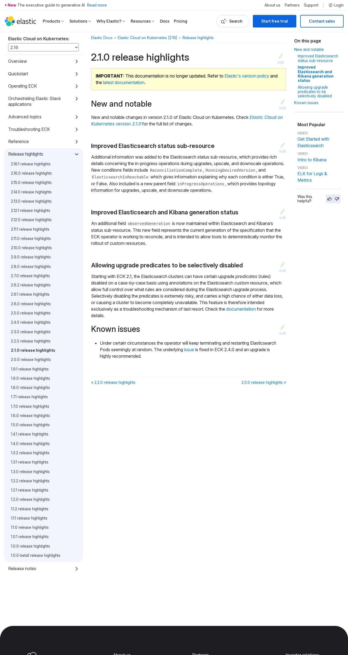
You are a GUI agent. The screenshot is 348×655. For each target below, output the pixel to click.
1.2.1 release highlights (29, 490)
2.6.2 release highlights (31, 285)
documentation (241, 309)
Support (311, 5)
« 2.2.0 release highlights (113, 382)
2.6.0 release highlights (31, 304)
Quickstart (18, 73)
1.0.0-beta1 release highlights (35, 555)
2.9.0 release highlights (31, 257)
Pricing (180, 21)
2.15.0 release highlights (31, 182)
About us (272, 5)
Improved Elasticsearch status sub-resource (318, 58)
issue (189, 349)
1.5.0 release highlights (30, 425)
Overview (17, 61)
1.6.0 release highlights (30, 415)
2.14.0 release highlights (31, 192)
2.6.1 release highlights (30, 294)
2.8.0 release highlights (31, 266)
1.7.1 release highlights (29, 397)
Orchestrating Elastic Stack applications (34, 101)
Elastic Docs (102, 38)
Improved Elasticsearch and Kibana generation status (316, 74)
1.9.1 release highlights (30, 369)
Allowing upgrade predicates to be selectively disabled (315, 91)
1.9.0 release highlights (30, 378)
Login (336, 5)
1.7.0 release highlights (30, 406)
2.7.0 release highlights (30, 276)
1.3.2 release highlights (30, 453)
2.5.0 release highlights (31, 313)
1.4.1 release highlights (29, 434)
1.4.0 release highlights (30, 443)
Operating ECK (22, 86)
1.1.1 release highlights (29, 518)
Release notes (22, 568)
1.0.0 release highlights (30, 546)
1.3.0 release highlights (30, 471)
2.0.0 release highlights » (263, 382)
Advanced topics (25, 116)
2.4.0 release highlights (31, 322)
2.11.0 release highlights (31, 238)
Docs (164, 21)
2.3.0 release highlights (31, 332)
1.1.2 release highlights (29, 509)
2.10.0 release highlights (31, 248)
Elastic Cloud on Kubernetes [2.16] (147, 38)
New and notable (309, 49)
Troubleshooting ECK (29, 129)
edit (280, 62)
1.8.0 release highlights (30, 387)
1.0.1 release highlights (30, 536)
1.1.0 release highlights (30, 527)
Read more (97, 5)
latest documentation (123, 82)
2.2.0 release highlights (31, 341)
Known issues (306, 103)
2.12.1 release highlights (30, 210)
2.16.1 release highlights (31, 164)
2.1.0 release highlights (33, 350)
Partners (292, 5)
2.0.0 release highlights (31, 359)
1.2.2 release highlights (30, 481)
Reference (18, 141)
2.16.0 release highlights (31, 173)
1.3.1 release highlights (29, 462)
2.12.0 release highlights (31, 220)
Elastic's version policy (247, 76)
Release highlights (25, 154)
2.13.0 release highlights (31, 201)
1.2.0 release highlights (30, 499)
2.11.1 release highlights (30, 229)
